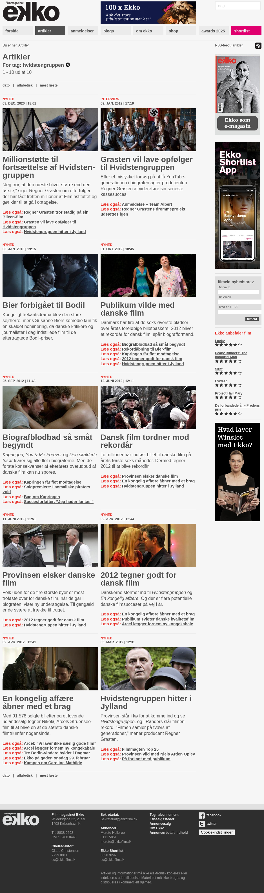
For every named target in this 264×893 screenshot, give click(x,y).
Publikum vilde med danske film (138, 309)
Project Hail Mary (228, 393)
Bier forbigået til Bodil (44, 305)
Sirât (219, 369)
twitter (208, 823)
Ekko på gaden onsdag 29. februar (57, 758)
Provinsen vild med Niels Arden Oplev (158, 754)
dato (6, 85)
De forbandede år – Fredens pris (237, 407)
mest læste (49, 85)
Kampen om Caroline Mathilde (53, 763)
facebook (210, 815)
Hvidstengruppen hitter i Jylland (55, 231)
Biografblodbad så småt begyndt (153, 344)
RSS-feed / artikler (229, 45)
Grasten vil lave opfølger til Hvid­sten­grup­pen (147, 163)
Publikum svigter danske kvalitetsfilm (158, 619)
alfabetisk (24, 85)
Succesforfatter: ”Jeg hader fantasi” (59, 501)
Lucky (220, 341)
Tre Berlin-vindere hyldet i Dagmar (58, 753)
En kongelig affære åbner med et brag (158, 481)
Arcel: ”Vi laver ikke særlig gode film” (60, 743)
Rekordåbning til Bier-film (147, 349)
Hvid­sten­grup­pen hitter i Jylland (146, 702)
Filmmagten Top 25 (140, 749)
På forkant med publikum (146, 759)
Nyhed (8, 99)
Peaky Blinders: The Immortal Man (231, 355)
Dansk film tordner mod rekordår (145, 441)
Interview (110, 99)
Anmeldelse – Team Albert (147, 204)
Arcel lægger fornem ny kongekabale (157, 624)
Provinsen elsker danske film (150, 476)
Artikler (23, 45)
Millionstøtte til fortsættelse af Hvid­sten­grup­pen (49, 167)
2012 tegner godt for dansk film (152, 358)
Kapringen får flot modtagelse (150, 354)
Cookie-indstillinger (217, 832)
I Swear (221, 381)
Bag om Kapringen (42, 497)
